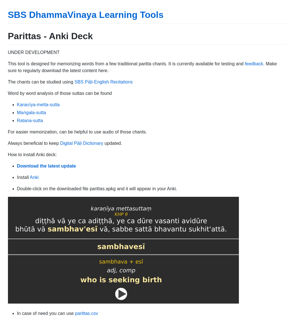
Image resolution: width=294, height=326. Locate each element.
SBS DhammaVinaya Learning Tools (86, 15)
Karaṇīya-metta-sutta (38, 104)
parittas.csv (86, 313)
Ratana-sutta (30, 120)
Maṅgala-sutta (31, 112)
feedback (254, 63)
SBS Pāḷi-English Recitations (103, 82)
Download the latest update (46, 166)
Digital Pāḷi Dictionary (81, 143)
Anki (34, 177)
